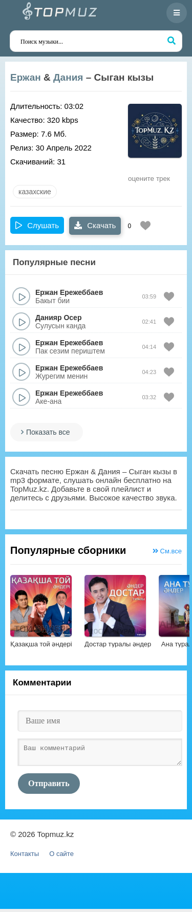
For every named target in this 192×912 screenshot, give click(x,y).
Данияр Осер (58, 317)
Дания (68, 77)
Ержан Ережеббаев (69, 292)
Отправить (49, 786)
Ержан (25, 77)
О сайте (61, 857)
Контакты (24, 857)
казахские (34, 192)
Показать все (48, 432)
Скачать (95, 225)
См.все (167, 551)
